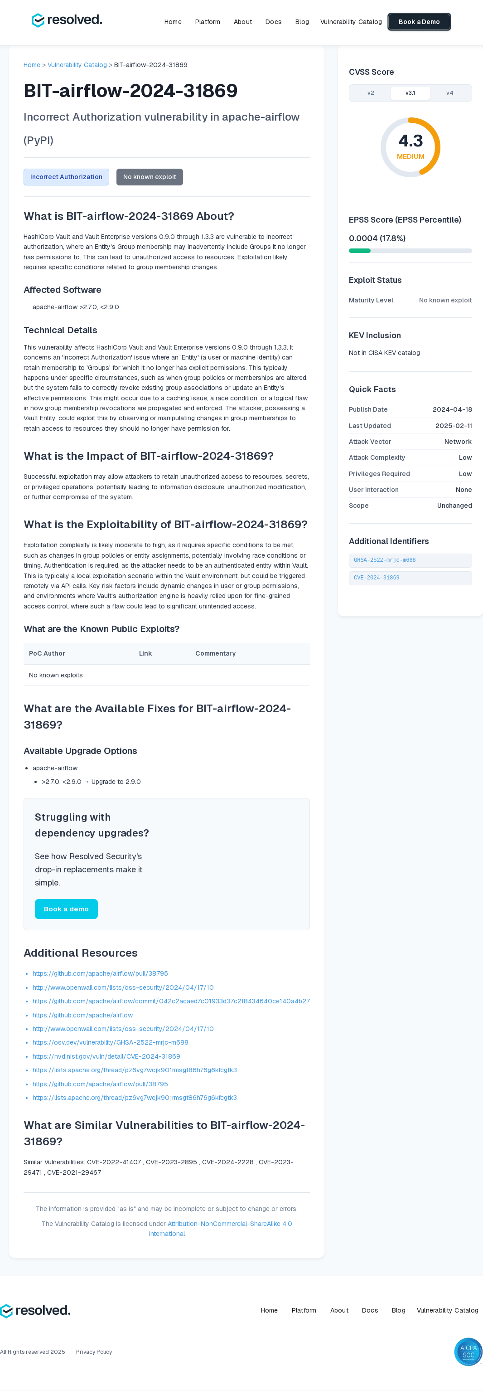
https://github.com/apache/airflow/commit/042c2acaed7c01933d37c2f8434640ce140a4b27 (171, 1002)
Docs (274, 22)
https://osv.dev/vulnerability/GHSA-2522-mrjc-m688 (110, 1044)
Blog (302, 22)
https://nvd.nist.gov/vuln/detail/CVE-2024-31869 (106, 1057)
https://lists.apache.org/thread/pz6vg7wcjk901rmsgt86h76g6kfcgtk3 (135, 1071)
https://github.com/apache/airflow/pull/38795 (100, 975)
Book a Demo (419, 22)
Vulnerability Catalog (351, 22)
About (243, 22)
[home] (67, 21)
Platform (207, 22)
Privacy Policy (94, 1353)
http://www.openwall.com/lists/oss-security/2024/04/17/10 (123, 988)
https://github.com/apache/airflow (83, 1016)
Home (173, 22)
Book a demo (66, 909)
